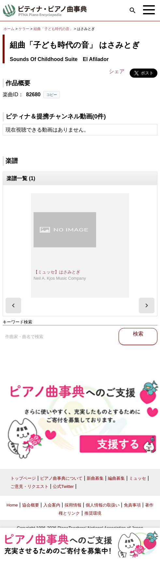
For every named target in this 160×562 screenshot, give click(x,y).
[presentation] (13, 305)
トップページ (23, 478)
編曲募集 (116, 478)
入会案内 (51, 505)
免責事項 (132, 505)
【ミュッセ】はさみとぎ (57, 272)
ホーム (9, 29)
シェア (116, 71)
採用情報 (73, 505)
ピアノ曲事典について (61, 478)
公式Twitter (63, 486)
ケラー (24, 29)
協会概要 (30, 505)
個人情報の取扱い (103, 505)
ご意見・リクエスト (29, 486)
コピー (51, 95)
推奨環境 (92, 513)
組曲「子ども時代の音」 (54, 29)
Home (12, 505)
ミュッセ (137, 478)
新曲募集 (95, 478)
